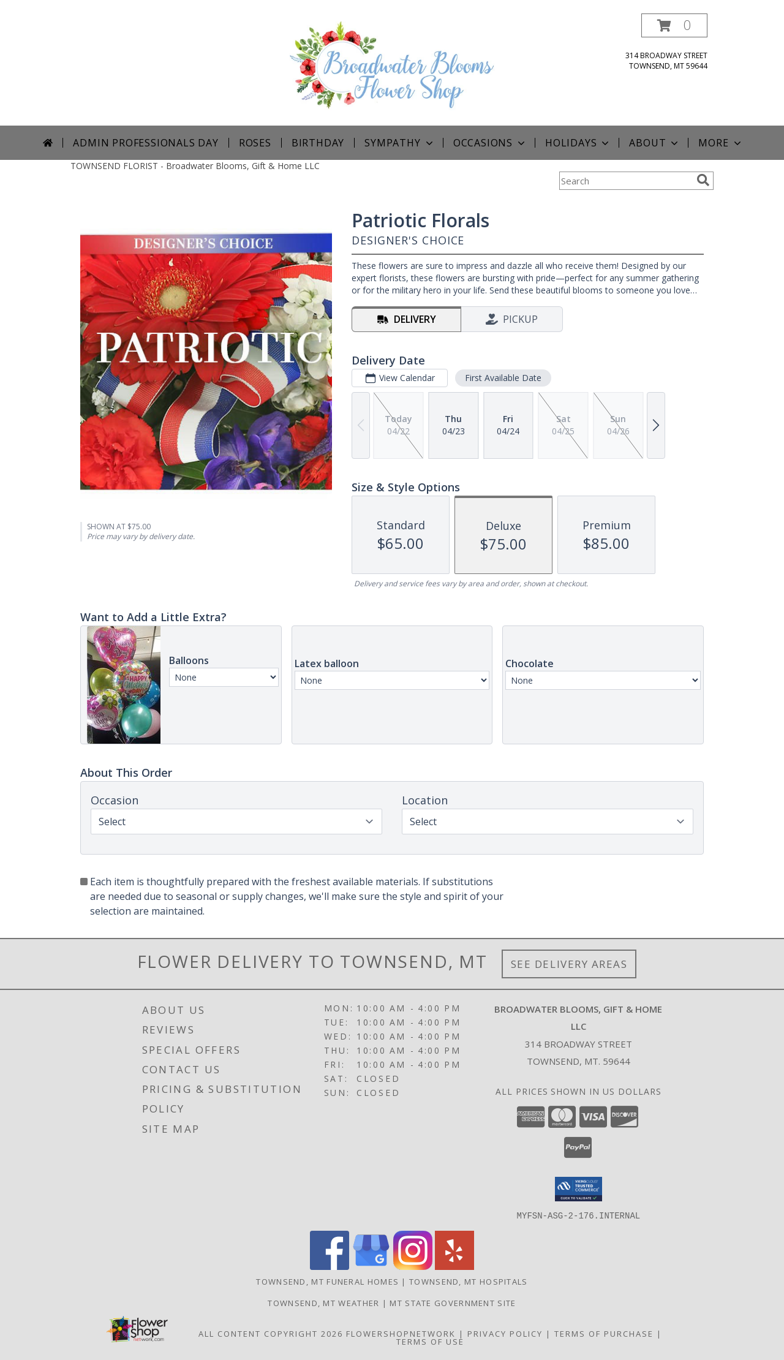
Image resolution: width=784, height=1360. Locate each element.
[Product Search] (625, 180)
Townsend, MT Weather (323, 1302)
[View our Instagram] (412, 1266)
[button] (674, 25)
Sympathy (399, 142)
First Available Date (503, 377)
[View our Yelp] (454, 1266)
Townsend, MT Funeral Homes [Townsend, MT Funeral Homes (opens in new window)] (327, 1280)
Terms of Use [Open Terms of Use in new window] (430, 1341)
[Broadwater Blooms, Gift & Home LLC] (392, 69)
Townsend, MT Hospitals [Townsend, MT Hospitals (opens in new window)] (468, 1280)
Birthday (318, 142)
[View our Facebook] (329, 1266)
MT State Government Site (453, 1302)
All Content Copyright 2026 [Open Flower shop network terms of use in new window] (270, 1333)
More (720, 142)
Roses (255, 142)
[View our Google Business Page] (371, 1266)
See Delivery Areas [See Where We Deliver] (569, 964)
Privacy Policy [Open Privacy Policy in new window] (505, 1333)
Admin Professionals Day (145, 142)
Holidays (578, 142)
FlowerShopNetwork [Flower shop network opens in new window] (401, 1333)
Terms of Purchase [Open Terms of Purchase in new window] (604, 1333)
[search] (703, 180)
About (654, 142)
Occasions (490, 142)
